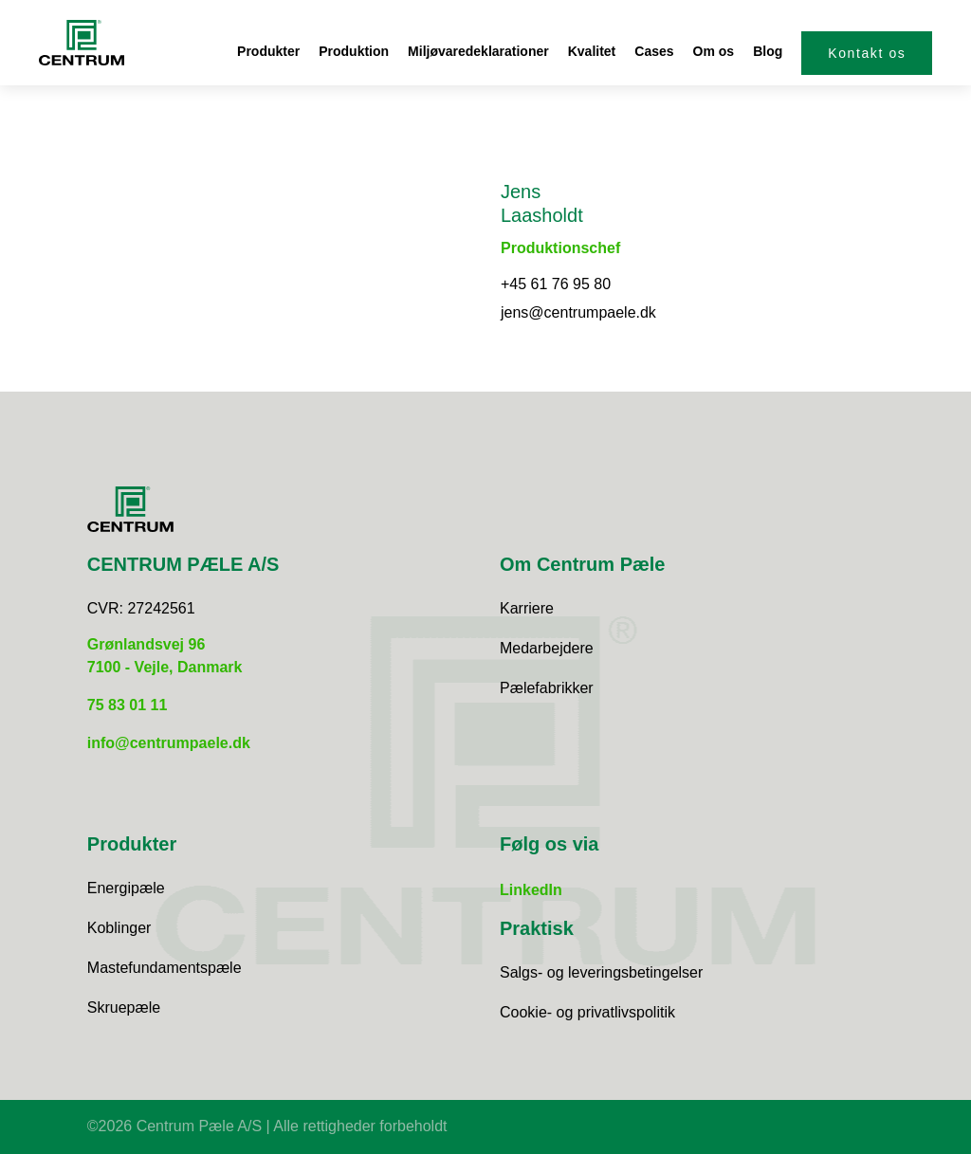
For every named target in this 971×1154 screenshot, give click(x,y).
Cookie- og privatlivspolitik (587, 1012)
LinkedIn (531, 890)
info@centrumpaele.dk (168, 743)
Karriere (527, 608)
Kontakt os (867, 53)
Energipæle (126, 888)
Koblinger (119, 928)
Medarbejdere (547, 648)
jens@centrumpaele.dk (578, 312)
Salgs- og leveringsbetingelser (601, 972)
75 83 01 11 (127, 705)
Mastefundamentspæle (164, 968)
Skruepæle (123, 1007)
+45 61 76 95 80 (556, 284)
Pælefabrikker (547, 688)
